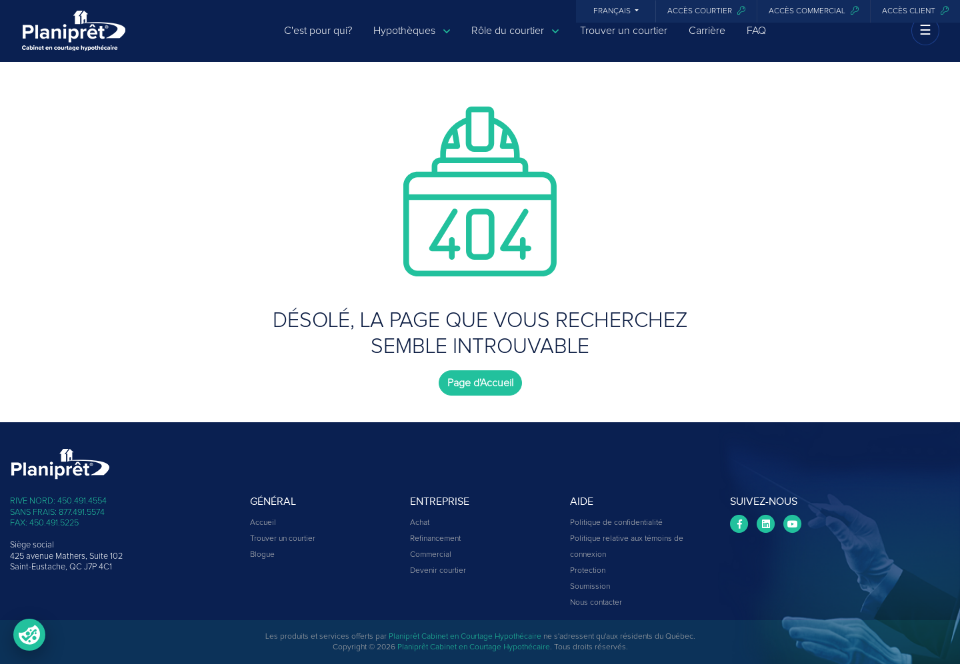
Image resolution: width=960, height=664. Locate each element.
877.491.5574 (82, 512)
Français (613, 11)
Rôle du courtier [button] (515, 41)
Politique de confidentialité (616, 523)
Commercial (430, 555)
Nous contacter (596, 603)
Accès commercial (814, 11)
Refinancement (435, 539)
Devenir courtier (438, 571)
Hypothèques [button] (411, 41)
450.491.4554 (82, 501)
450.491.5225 (54, 523)
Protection (587, 571)
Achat (419, 523)
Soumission (590, 587)
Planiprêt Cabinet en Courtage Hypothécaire (465, 637)
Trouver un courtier (623, 41)
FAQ (756, 41)
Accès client (915, 11)
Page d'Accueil (480, 383)
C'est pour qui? (318, 41)
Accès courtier (706, 11)
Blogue (262, 555)
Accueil (263, 523)
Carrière (707, 41)
